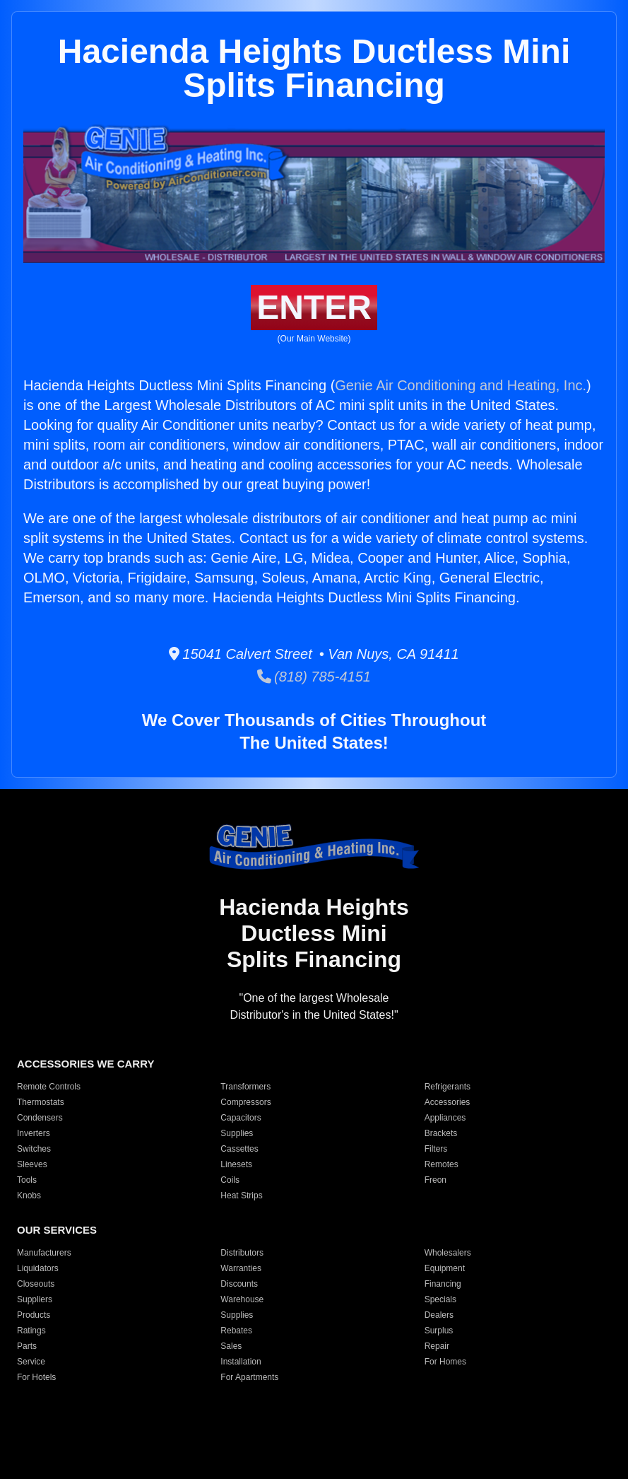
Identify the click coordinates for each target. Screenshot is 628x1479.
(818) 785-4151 (314, 676)
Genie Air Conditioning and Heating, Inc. (460, 385)
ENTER (314, 307)
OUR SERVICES (57, 1230)
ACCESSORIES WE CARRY (85, 1064)
